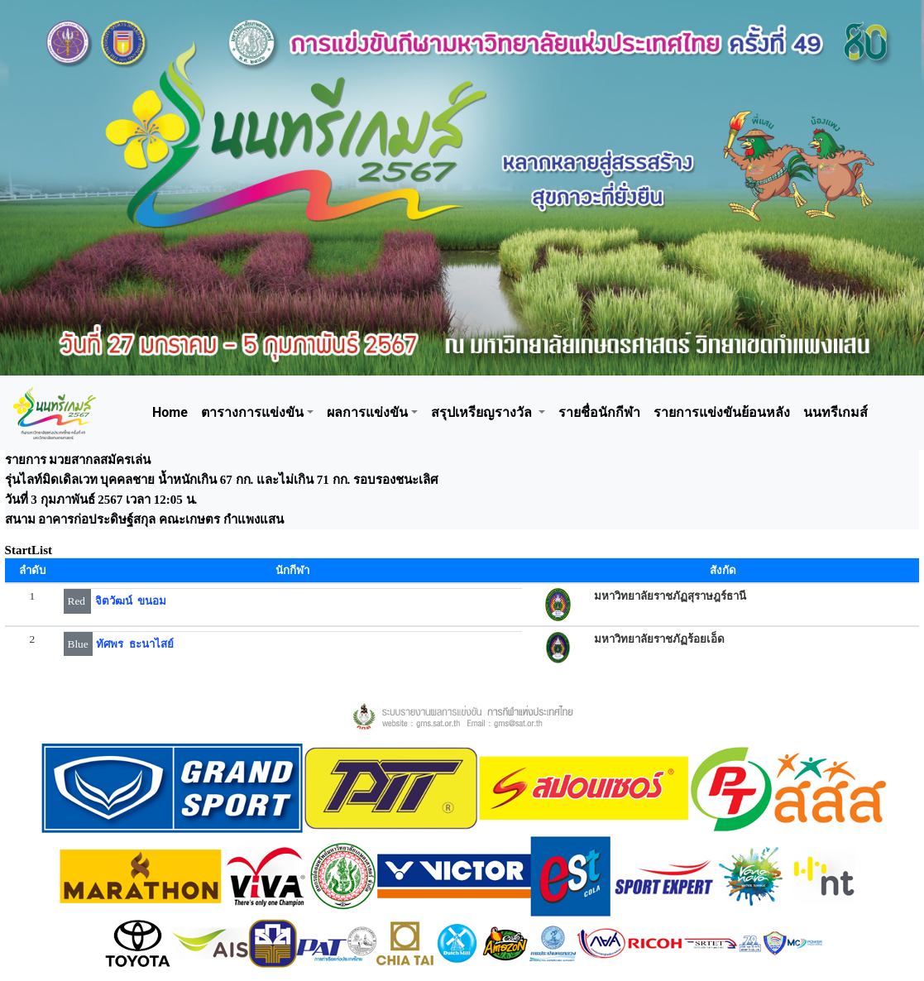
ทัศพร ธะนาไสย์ (135, 644)
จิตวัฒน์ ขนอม (131, 601)
